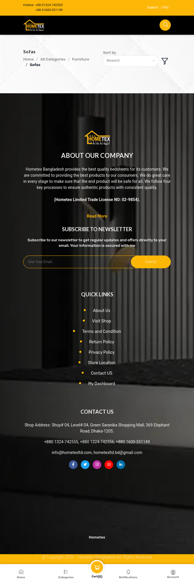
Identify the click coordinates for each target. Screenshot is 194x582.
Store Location (101, 362)
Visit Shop (101, 321)
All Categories (52, 59)
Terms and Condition (101, 331)
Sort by (109, 52)
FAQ (166, 7)
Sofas (35, 65)
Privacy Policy (102, 352)
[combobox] (131, 61)
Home (28, 59)
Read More (97, 216)
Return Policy (101, 342)
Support (152, 7)
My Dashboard (101, 383)
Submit (150, 261)
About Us (101, 310)
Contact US (101, 373)
